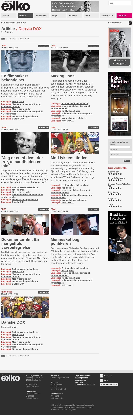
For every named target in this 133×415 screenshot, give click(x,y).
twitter (104, 380)
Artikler (11, 23)
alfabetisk (12, 39)
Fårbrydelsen (113, 172)
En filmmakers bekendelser (14, 78)
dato (3, 39)
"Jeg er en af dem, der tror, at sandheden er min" (22, 162)
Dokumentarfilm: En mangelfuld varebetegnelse (20, 243)
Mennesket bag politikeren (25, 116)
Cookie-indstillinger (109, 384)
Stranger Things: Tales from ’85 (119, 185)
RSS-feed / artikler (115, 23)
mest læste (24, 39)
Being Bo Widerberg (116, 178)
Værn (110, 204)
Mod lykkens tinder (21, 109)
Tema (3, 46)
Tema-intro (6, 292)
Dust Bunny (113, 192)
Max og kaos (18, 101)
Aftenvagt (112, 198)
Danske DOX (21, 23)
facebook (106, 375)
